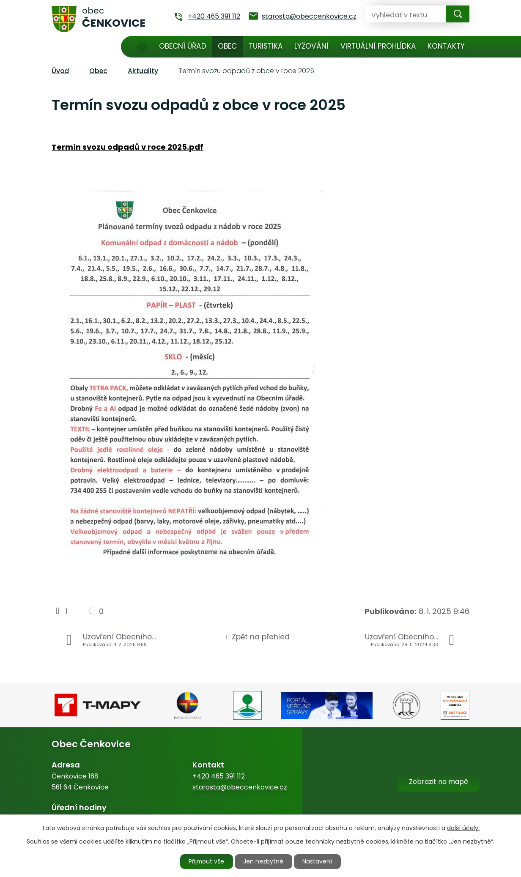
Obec (227, 46)
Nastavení (318, 861)
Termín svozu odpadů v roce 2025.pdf (127, 147)
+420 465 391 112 (218, 776)
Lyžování (311, 46)
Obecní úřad (182, 46)
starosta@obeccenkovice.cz (239, 787)
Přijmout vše (206, 861)
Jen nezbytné (264, 861)
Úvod (142, 47)
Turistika (266, 46)
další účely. (463, 827)
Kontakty (446, 46)
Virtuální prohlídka (378, 46)
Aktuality (143, 71)
